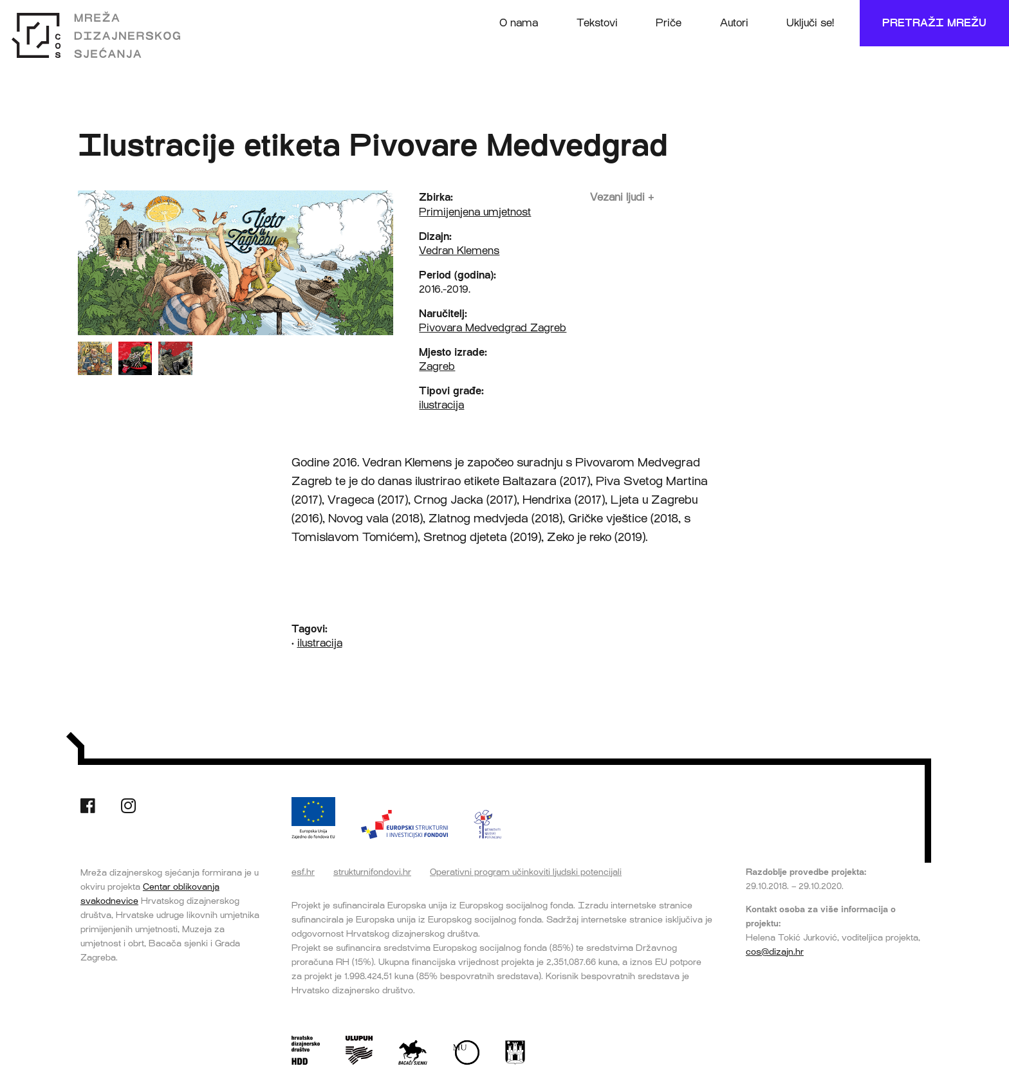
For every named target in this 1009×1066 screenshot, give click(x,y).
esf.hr (303, 872)
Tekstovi (597, 23)
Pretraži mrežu (934, 23)
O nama (518, 23)
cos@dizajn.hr (775, 951)
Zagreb (437, 366)
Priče (668, 23)
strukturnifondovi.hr (372, 872)
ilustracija (441, 405)
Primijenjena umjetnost (475, 212)
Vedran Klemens (459, 250)
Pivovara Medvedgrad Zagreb (492, 328)
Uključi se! (810, 23)
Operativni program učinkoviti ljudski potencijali (526, 872)
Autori (734, 23)
